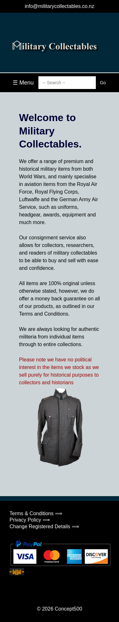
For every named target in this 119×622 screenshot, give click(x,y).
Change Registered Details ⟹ (44, 526)
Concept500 (68, 609)
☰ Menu (23, 82)
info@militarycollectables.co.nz (59, 6)
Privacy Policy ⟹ (30, 520)
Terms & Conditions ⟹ (36, 513)
